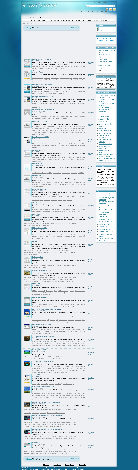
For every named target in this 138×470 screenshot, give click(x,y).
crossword (69, 116)
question (51, 451)
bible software (53, 93)
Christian (30, 281)
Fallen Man (58, 343)
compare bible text (37, 78)
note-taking (48, 322)
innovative (31, 357)
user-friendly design (71, 145)
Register (101, 28)
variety (57, 281)
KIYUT (60, 159)
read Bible (35, 267)
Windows (48, 198)
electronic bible (51, 171)
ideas (83, 318)
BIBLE (25, 357)
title (37, 28)
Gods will (35, 411)
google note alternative (50, 318)
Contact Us (82, 465)
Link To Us (112, 3)
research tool (81, 91)
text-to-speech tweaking (53, 393)
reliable (30, 225)
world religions (76, 341)
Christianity (43, 281)
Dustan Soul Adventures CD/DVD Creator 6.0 (47, 415)
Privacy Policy (69, 465)
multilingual (42, 453)
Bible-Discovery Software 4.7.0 (42, 96)
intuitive (73, 159)
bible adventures (106, 180)
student (26, 451)
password (78, 320)
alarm (76, 395)
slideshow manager (68, 384)
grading (33, 453)
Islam (83, 341)
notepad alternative (61, 320)
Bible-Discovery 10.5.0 (39, 84)
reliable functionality (51, 184)
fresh (64, 343)
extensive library (71, 223)
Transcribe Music (57, 144)
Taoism (46, 343)
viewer (34, 384)
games (54, 116)
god (59, 132)
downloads (41, 28)
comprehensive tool (38, 186)
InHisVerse (41, 198)
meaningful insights (56, 411)
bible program (100, 184)
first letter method (55, 397)
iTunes (61, 304)
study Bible (39, 225)
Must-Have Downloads (67, 20)
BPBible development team (50, 293)
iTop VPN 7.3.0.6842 (105, 144)
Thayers (34, 198)
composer (65, 144)
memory (41, 397)
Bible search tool (52, 126)
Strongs (45, 196)
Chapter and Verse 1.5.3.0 (40, 297)
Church (34, 329)
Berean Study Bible (37, 200)
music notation (45, 145)
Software (33, 18)
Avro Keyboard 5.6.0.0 (106, 231)
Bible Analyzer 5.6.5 (39, 59)
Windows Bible (42, 182)
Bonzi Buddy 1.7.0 (104, 229)
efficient (71, 318)
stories (77, 132)
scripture (48, 66)
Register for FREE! (106, 87)
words (49, 116)
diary (83, 316)
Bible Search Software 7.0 (41, 121)
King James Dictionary (44, 329)
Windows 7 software (66, 357)
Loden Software (47, 306)
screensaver (38, 279)
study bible (35, 93)
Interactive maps (76, 105)
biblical (57, 68)
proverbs (47, 128)
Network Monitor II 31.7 (106, 119)
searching (54, 132)
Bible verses (55, 279)
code (66, 126)
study (43, 66)
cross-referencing (76, 293)
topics (42, 134)
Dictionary (47, 200)
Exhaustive (54, 200)
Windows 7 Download (30, 23)
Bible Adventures (37, 341)
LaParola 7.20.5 (37, 257)
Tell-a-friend (97, 3)
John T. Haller (58, 235)
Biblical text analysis (66, 78)
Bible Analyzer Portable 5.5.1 (42, 71)
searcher (68, 209)
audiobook (35, 306)
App (83, 198)
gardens (71, 281)
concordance (51, 105)
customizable (81, 209)
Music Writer (60, 145)
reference (35, 128)
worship (75, 382)
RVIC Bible (81, 173)
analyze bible (56, 66)
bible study (41, 103)
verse (70, 126)
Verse (83, 184)
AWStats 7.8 (103, 114)
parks (70, 279)
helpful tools (46, 267)
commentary (70, 132)
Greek (39, 196)
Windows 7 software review (31, 440)
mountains (32, 279)
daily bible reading (66, 397)
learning (46, 397)
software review (28, 422)
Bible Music (48, 144)
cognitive (48, 395)
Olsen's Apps (52, 196)
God (53, 281)
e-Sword (64, 157)
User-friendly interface (78, 80)
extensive (38, 250)
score (63, 395)
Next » (36, 27)
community (55, 382)
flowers (34, 277)
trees (25, 277)
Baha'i (34, 343)
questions (69, 449)
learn (33, 225)
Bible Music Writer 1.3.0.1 (40, 137)
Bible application (80, 291)
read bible (66, 93)
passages (41, 128)
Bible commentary (37, 238)
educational (58, 451)
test (60, 395)
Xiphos (63, 209)
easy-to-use (58, 322)
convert (72, 306)
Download (91, 62)
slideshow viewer (37, 382)
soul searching (44, 411)
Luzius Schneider (62, 453)
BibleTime (46, 225)
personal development (30, 409)
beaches (52, 277)
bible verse (35, 157)
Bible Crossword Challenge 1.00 (43, 109)
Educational (43, 116)
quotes (53, 128)
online (83, 130)
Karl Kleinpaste (57, 211)
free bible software (55, 250)
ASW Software (73, 144)
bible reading (110, 182)
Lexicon (69, 196)
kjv (38, 107)
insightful (45, 93)
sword (51, 159)
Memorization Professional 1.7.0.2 (43, 386)
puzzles (82, 116)
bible (33, 66)
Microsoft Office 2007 (105, 133)
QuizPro (31, 451)
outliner (42, 322)
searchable (59, 128)
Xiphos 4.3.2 (36, 202)
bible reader (70, 157)
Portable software (54, 80)
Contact (105, 3)
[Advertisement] (39, 44)
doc (53, 322)
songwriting (81, 145)
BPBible (34, 291)
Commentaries (49, 103)
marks (25, 449)
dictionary (66, 128)
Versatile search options (39, 132)
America (66, 277)
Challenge (38, 118)
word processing (68, 316)
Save (89, 63)
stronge (34, 103)
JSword (38, 159)
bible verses (100, 177)
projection (82, 382)
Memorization (36, 393)
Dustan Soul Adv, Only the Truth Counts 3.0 (46, 402)
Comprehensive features (39, 81)
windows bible (66, 173)
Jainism (53, 345)
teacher (46, 451)
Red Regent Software (78, 171)
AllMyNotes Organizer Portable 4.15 (44, 309)
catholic (67, 130)
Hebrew (34, 196)
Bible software (66, 184)
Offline (59, 198)
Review (60, 200)
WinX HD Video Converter (107, 50)
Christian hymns (37, 147)
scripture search (37, 293)
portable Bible (68, 235)
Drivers (43, 18)
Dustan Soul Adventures (41, 422)
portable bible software (42, 252)
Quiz (45, 449)
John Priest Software (78, 182)
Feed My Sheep (33, 358)
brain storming (58, 316)
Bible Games (51, 413)
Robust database (75, 130)
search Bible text (45, 209)
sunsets (62, 281)
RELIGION (41, 358)
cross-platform (76, 211)
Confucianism (77, 345)
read (75, 91)
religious (36, 281)
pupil (74, 449)
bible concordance (105, 182)
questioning (72, 451)
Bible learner (34, 265)
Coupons (96, 20)
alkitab (45, 157)
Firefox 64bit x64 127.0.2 (107, 107)
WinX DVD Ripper (104, 65)
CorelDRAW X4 (104, 116)
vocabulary (36, 449)
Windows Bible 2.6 (38, 175)
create (55, 306)
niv (39, 134)
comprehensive (36, 161)
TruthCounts (46, 341)
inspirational (40, 277)
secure (79, 316)
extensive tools (47, 211)
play (68, 306)
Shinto (48, 345)
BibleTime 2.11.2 (37, 214)
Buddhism (40, 343)
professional (76, 397)
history (63, 116)
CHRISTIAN (54, 358)
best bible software (29, 250)
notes (41, 318)
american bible (57, 173)
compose (53, 145)
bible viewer (44, 159)
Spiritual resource (40, 126)
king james (46, 250)
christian (58, 105)
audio (64, 306)
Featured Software (35, 20)
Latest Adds (45, 20)
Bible (58, 116)
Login (100, 30)
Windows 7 (35, 116)
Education (69, 200)
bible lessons (104, 178)
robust (41, 306)
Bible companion (64, 331)
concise (41, 436)
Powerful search (41, 105)
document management (39, 320)
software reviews (52, 182)
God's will (35, 345)
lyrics (38, 384)
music (40, 304)
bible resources (107, 177)
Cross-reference (67, 198)
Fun (33, 118)
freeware (34, 304)
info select (77, 318)
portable (65, 318)
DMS (48, 320)
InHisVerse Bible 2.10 (39, 189)
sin (52, 341)
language (51, 449)
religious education (48, 91)
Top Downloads (55, 20)
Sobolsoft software (59, 130)
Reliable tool (54, 78)
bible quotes (36, 316)
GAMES (56, 357)
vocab (30, 449)
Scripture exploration (60, 103)
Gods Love (64, 372)
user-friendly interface (38, 173)
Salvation (51, 343)
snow (66, 281)
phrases (47, 130)
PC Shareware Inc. (56, 118)
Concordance (61, 196)
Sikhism (57, 347)
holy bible (38, 66)
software (62, 68)
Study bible (73, 184)
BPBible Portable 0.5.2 (39, 228)
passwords (35, 318)
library (83, 304)
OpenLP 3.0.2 (36, 375)
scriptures (41, 130)
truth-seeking (53, 409)
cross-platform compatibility (45, 235)
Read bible (68, 182)
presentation (47, 382)
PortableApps (81, 236)
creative (50, 440)
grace (69, 341)
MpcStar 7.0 (103, 121)
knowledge (66, 322)
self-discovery (35, 413)
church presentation (66, 382)
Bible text (38, 223)
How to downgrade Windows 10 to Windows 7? (105, 40)
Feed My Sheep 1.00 (39, 350)
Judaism (38, 347)
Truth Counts (70, 343)
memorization (36, 395)
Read (59, 184)
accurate (67, 368)
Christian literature (40, 171)
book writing (71, 320)
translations (61, 126)
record (42, 316)
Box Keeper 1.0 (104, 224)
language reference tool (48, 333)
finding (49, 132)
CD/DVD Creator (67, 424)
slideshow (51, 384)
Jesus (73, 329)
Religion (34, 182)
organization (35, 322)
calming (45, 279)
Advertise (46, 465)
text (33, 126)
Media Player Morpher (106, 69)
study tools (68, 171)
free (71, 250)
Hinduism (51, 347)
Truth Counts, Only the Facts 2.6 (43, 336)
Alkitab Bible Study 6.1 (40, 150)
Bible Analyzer (65, 66)
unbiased (35, 372)
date (51, 28)
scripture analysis (37, 91)
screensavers (64, 279)
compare (72, 66)
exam (37, 453)
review (77, 66)
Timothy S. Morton (43, 68)
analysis (51, 68)
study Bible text (55, 209)
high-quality (59, 277)
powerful (26, 254)
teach (25, 223)
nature (29, 277)
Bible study (50, 81)
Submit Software (105, 20)
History (56, 331)
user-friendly (57, 157)
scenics (47, 277)
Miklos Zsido (65, 91)
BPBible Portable (43, 236)
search (74, 209)
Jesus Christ (57, 341)
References (70, 103)
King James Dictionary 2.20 (41, 324)
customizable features (70, 236)
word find (76, 393)
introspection (27, 413)
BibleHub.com (77, 198)
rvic (33, 171)
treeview (52, 320)
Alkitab (55, 159)
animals (49, 281)
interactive (53, 453)
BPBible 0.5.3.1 (37, 284)
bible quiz (110, 176)
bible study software (70, 252)
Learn (64, 200)
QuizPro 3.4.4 (36, 442)
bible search (103, 176)
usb (75, 316)
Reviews (89, 20)
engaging (65, 451)
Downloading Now (80, 20)
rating (47, 28)
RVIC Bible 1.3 (37, 164)
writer (79, 144)
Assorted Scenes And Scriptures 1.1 (44, 270)
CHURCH (50, 357)
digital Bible (48, 173)
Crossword (76, 116)
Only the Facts (60, 345)
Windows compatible (38, 144)
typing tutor (54, 395)
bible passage (67, 159)
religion (64, 105)
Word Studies (80, 196)
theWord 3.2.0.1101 (38, 241)
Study (54, 198)
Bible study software (65, 293)
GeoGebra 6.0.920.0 (105, 130)
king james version (79, 126)
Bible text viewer (66, 211)
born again (42, 345)
